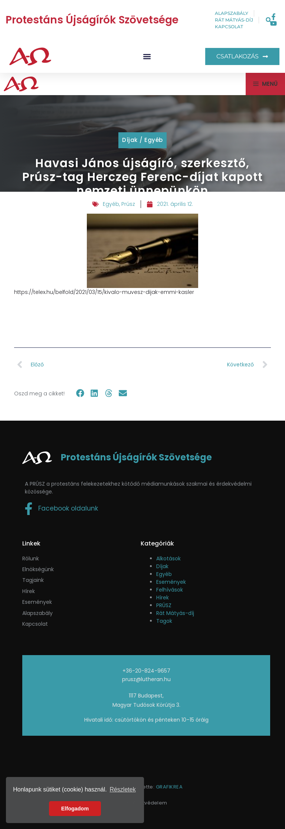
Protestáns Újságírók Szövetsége (92, 20)
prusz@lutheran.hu (146, 679)
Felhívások (169, 589)
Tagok (164, 621)
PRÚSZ (163, 605)
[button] (268, 20)
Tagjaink (33, 580)
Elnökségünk (38, 569)
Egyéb (153, 140)
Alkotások (168, 558)
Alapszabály (37, 613)
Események (171, 582)
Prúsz (128, 204)
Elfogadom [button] (75, 809)
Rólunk (30, 558)
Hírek (28, 591)
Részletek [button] (122, 789)
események (37, 602)
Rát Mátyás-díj (175, 613)
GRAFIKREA (169, 786)
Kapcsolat (35, 624)
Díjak (130, 140)
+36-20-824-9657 (146, 670)
